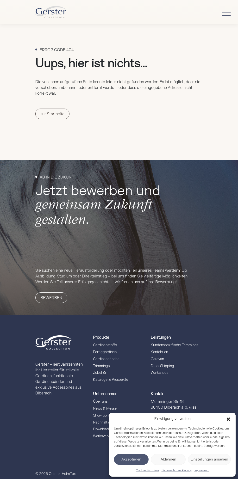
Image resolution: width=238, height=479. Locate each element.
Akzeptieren (131, 459)
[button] (228, 419)
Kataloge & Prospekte (110, 379)
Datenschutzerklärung (177, 470)
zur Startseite (52, 114)
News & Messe (105, 408)
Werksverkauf (104, 436)
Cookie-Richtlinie (147, 470)
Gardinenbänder (106, 359)
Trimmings (101, 366)
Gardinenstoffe (105, 345)
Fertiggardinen (105, 352)
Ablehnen (168, 459)
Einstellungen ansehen (209, 459)
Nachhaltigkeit (104, 422)
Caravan (157, 359)
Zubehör (99, 372)
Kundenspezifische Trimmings (174, 345)
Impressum (201, 470)
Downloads (102, 429)
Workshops (159, 372)
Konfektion (159, 352)
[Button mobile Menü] (226, 12)
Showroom (101, 415)
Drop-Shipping (162, 366)
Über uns (100, 401)
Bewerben (51, 297)
